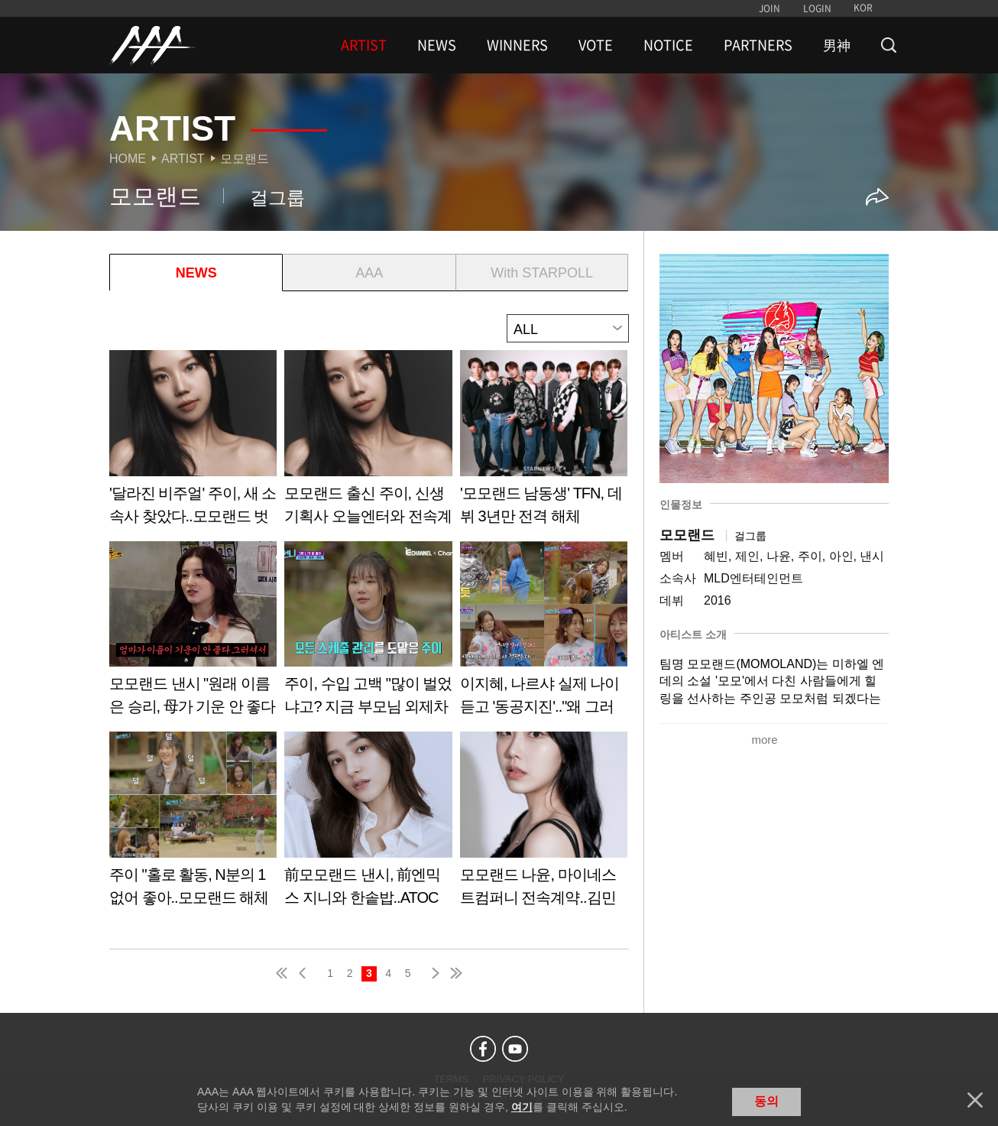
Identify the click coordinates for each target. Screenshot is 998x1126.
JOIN (769, 8)
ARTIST (364, 45)
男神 (837, 45)
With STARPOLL (542, 273)
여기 (522, 1107)
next (432, 973)
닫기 (975, 1100)
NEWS (436, 45)
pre (306, 973)
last (455, 973)
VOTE (595, 45)
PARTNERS (758, 45)
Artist (183, 158)
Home (127, 158)
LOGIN (817, 8)
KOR (863, 7)
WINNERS (517, 45)
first (283, 973)
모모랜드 (244, 158)
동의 (766, 1101)
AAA (369, 273)
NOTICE (668, 45)
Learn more (193, 443)
